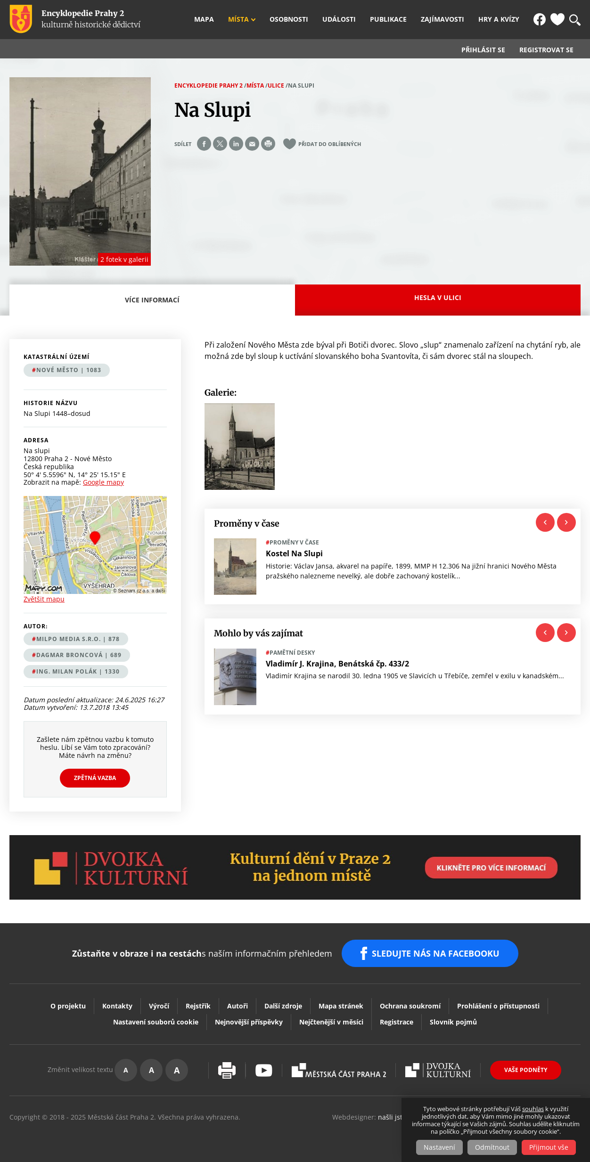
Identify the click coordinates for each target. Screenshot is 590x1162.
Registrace (396, 1021)
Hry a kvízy (498, 19)
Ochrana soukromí (410, 1005)
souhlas (533, 1109)
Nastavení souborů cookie (155, 1021)
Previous (545, 522)
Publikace (388, 19)
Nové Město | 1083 (68, 370)
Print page (268, 144)
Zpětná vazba (95, 778)
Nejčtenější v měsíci (331, 1021)
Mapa (204, 19)
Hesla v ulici (437, 297)
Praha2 (339, 1070)
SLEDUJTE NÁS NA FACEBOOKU (436, 953)
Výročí (159, 1005)
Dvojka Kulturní (438, 1070)
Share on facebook (204, 144)
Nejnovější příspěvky (249, 1021)
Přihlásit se (483, 50)
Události (339, 19)
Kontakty (117, 1005)
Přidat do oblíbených (329, 143)
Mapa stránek (341, 1005)
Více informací (155, 305)
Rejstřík (198, 1005)
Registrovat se (546, 50)
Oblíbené (557, 19)
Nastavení (439, 1147)
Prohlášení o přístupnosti (498, 1005)
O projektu (68, 1005)
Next (566, 522)
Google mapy (103, 482)
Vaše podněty (525, 1070)
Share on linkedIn (236, 144)
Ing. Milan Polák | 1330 (78, 671)
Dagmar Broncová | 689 (79, 655)
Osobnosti (289, 19)
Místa (238, 19)
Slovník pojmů (453, 1021)
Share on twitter (220, 144)
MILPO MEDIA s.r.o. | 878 (78, 639)
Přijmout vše (548, 1147)
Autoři (237, 1005)
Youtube (263, 1070)
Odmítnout (492, 1147)
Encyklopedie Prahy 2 (208, 85)
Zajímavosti (442, 19)
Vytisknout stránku (227, 1070)
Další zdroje (283, 1005)
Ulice (276, 85)
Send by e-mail (252, 144)
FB (539, 19)
